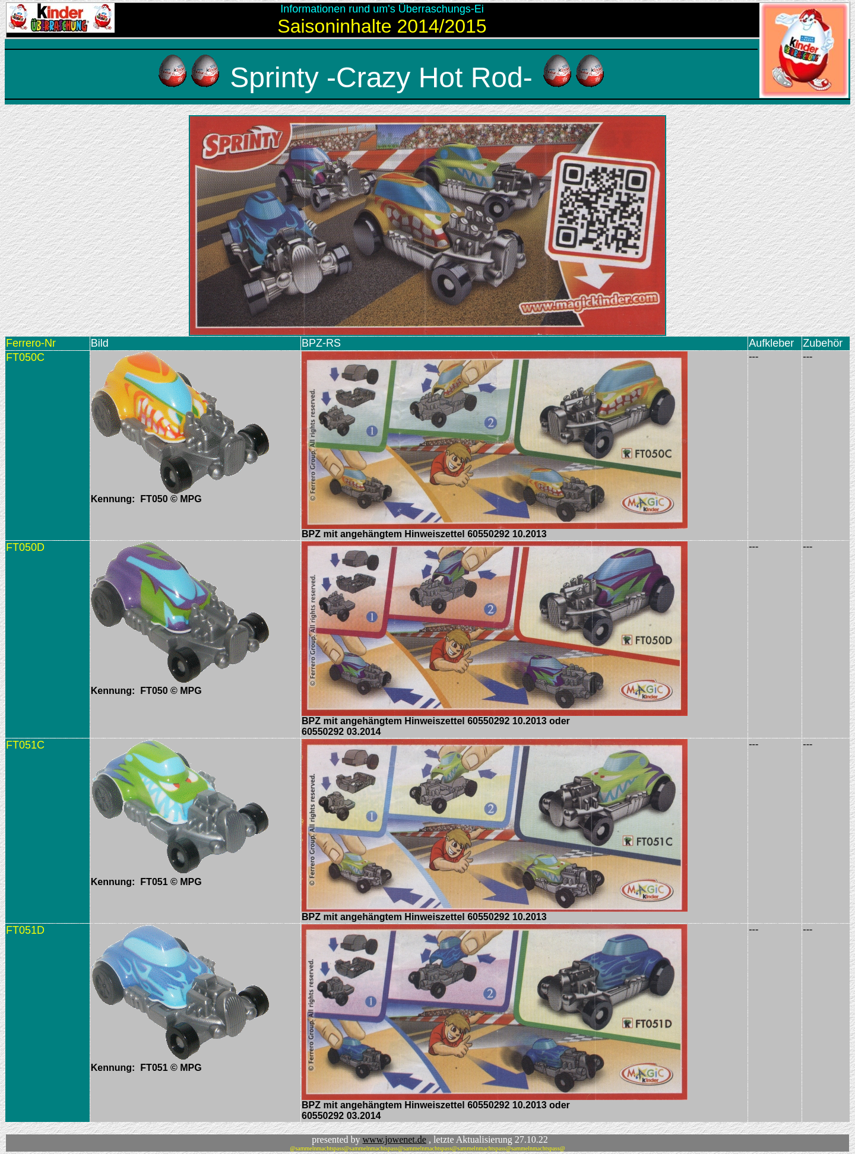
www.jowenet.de (394, 1139)
